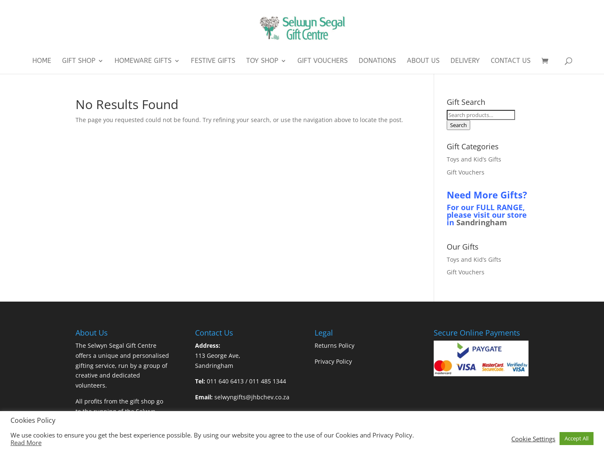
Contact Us (511, 61)
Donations (377, 61)
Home (41, 61)
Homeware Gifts (143, 61)
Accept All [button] (576, 438)
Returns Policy (334, 345)
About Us (423, 61)
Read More (26, 442)
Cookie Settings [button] (533, 439)
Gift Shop (78, 61)
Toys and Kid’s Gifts (474, 159)
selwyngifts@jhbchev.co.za (251, 397)
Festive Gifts (213, 61)
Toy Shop (262, 61)
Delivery (465, 61)
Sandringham (481, 222)
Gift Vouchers (322, 61)
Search (458, 125)
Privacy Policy (333, 361)
